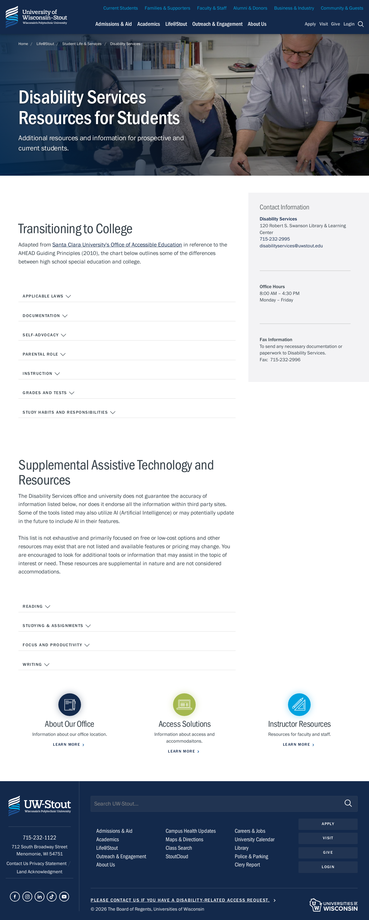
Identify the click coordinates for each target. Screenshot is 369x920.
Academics (107, 839)
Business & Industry (294, 8)
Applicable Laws (47, 296)
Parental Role (44, 354)
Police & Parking (251, 856)
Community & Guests (342, 8)
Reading (37, 607)
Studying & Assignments (57, 626)
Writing (36, 665)
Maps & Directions (184, 839)
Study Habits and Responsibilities (69, 412)
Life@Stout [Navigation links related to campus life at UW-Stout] (176, 24)
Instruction (41, 374)
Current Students (120, 8)
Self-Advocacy (45, 335)
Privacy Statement (48, 863)
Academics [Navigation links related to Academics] (148, 24)
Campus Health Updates (191, 831)
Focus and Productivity (56, 645)
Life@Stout (45, 44)
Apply (310, 24)
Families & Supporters (167, 8)
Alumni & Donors (250, 8)
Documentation (45, 316)
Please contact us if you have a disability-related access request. (180, 900)
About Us (257, 24)
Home (23, 44)
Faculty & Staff (212, 8)
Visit (323, 24)
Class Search (179, 848)
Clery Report (247, 864)
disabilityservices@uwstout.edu (291, 246)
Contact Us (18, 863)
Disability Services (125, 44)
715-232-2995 (275, 239)
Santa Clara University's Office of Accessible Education (117, 244)
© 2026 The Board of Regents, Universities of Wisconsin (147, 909)
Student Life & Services (82, 44)
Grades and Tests (49, 393)
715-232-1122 (39, 837)
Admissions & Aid (114, 831)
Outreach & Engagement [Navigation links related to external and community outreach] (217, 24)
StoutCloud (177, 856)
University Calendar (254, 839)
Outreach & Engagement (121, 856)
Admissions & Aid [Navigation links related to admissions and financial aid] (113, 24)
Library (242, 848)
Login (349, 24)
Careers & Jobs (250, 831)
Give (335, 24)
